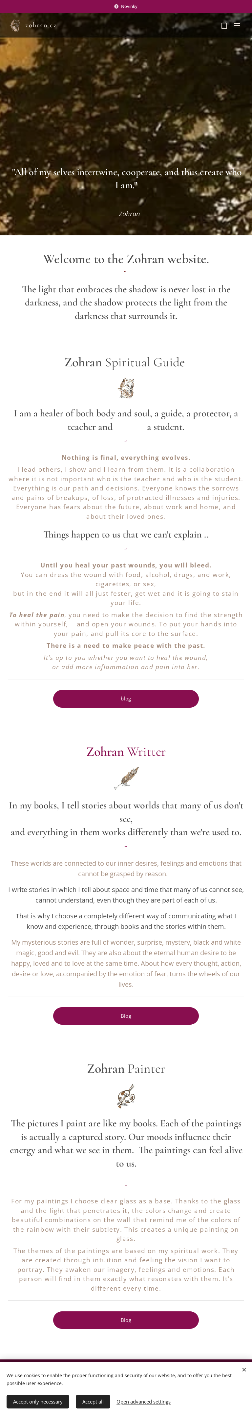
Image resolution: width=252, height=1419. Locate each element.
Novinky (129, 6)
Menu (237, 25)
